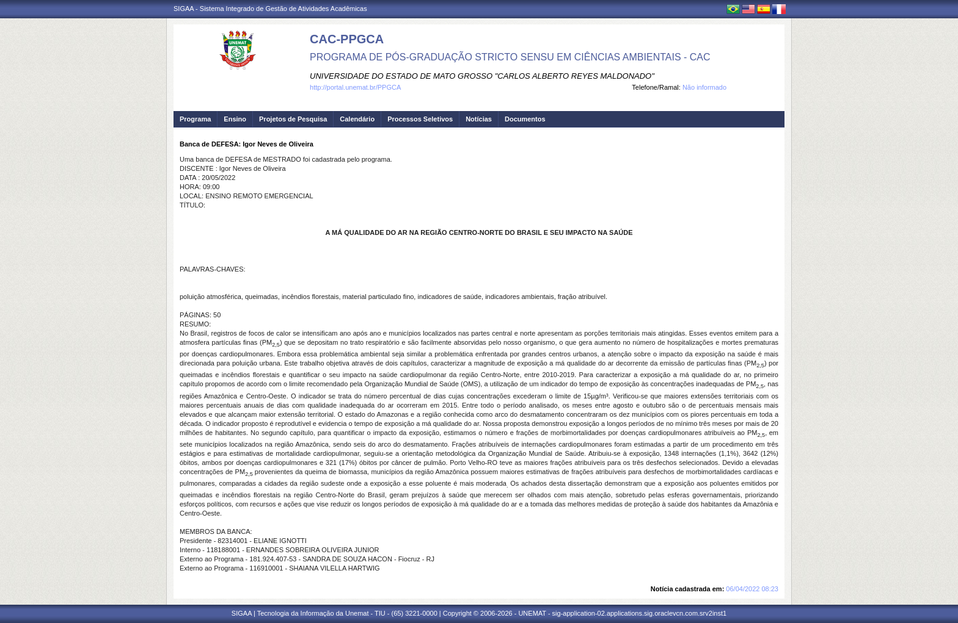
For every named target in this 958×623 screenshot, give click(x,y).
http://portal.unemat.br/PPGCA (355, 87)
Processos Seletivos (420, 119)
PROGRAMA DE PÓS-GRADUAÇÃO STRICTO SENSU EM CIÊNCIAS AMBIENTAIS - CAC (510, 57)
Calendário (357, 119)
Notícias (479, 119)
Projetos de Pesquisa (293, 119)
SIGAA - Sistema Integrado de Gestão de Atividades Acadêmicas (270, 8)
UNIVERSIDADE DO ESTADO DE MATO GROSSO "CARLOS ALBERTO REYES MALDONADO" (482, 76)
